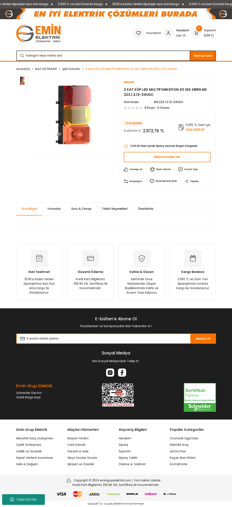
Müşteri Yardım (78, 439)
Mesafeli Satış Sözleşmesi (34, 439)
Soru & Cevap (81, 209)
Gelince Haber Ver (167, 157)
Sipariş (123, 445)
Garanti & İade (78, 452)
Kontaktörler (179, 464)
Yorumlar (54, 209)
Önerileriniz (145, 209)
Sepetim (125, 452)
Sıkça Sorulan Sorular (82, 458)
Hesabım (125, 439)
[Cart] (203, 33)
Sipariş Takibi (128, 458)
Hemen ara (203, 56)
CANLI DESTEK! (23, 499)
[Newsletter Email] (116, 339)
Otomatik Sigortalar (184, 439)
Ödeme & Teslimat (132, 464)
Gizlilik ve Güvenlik (29, 452)
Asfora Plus (178, 452)
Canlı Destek (76, 445)
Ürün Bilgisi (29, 209)
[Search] (116, 56)
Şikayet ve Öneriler (80, 464)
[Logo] (38, 33)
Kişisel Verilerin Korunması (34, 458)
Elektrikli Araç (179, 445)
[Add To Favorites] (163, 181)
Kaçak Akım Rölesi (183, 458)
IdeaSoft (93, 504)
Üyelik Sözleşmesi (28, 445)
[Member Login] (176, 33)
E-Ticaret (106, 504)
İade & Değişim (27, 464)
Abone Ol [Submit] (203, 339)
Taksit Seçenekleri (114, 209)
